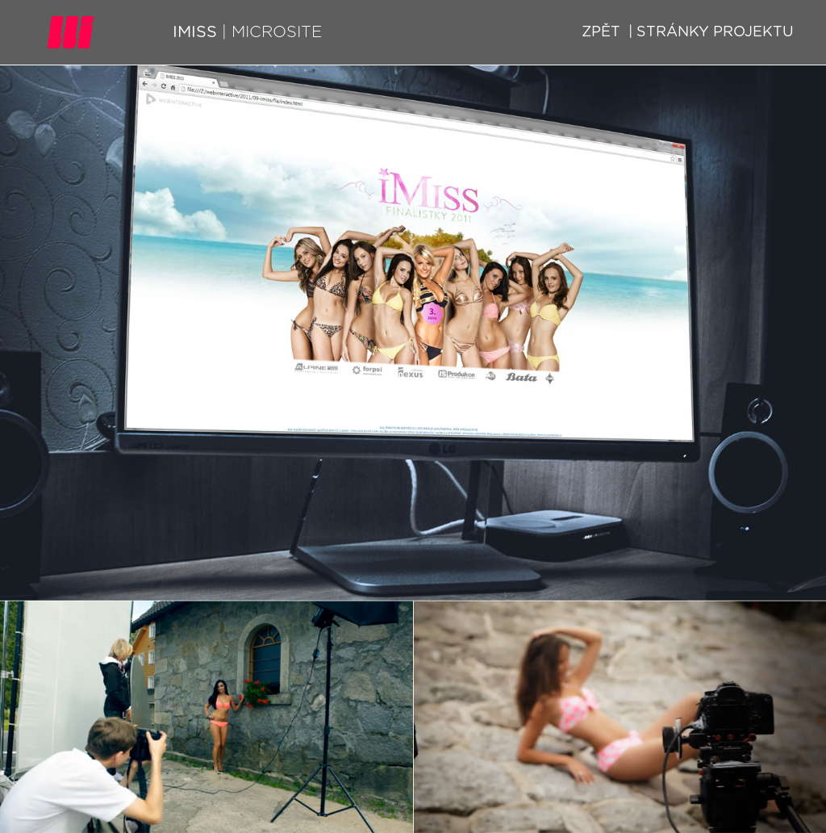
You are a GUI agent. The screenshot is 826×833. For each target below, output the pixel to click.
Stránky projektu (713, 32)
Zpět (601, 32)
